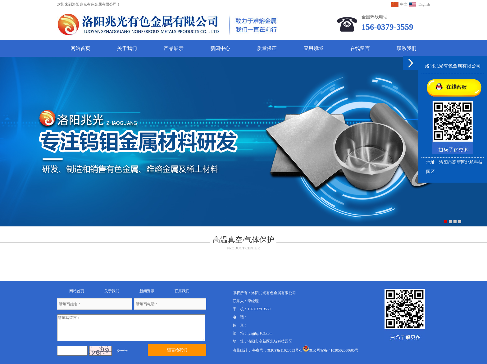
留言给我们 (177, 350)
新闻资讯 (146, 291)
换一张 (122, 350)
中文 (403, 4)
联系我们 (406, 48)
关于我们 (127, 48)
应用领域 (313, 48)
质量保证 (267, 48)
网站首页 (80, 48)
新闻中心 (220, 48)
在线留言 (360, 48)
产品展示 (174, 48)
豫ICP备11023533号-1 (284, 350)
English (424, 4)
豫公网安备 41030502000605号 (330, 350)
